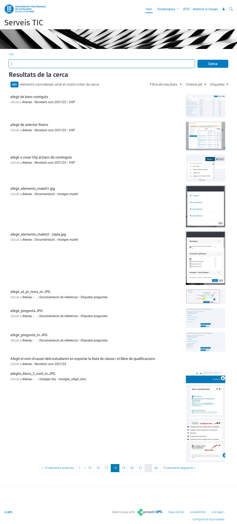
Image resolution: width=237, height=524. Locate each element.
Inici (149, 9)
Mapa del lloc (176, 512)
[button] (178, 9)
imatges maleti (67, 194)
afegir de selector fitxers (29, 125)
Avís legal (217, 512)
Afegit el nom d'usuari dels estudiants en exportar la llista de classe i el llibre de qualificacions (82, 359)
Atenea (27, 102)
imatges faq (47, 379)
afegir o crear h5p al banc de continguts (41, 157)
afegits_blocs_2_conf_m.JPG (32, 374)
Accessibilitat (198, 512)
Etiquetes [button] (217, 84)
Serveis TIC (23, 23)
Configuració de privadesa (208, 519)
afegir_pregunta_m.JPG (28, 335)
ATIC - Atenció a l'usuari (200, 9)
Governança (166, 9)
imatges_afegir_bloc (72, 379)
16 (98, 468)
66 (156, 468)
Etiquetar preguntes (94, 297)
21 (140, 468)
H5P (72, 102)
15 (89, 468)
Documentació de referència (58, 297)
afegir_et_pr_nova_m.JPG (30, 292)
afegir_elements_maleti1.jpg (32, 188)
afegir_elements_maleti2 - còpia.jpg (38, 234)
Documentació (45, 194)
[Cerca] (231, 9)
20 (132, 468)
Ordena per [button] (194, 84)
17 (106, 468)
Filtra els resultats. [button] (164, 84)
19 (123, 468)
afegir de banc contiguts (29, 97)
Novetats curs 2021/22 (50, 102)
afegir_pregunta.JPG (26, 311)
